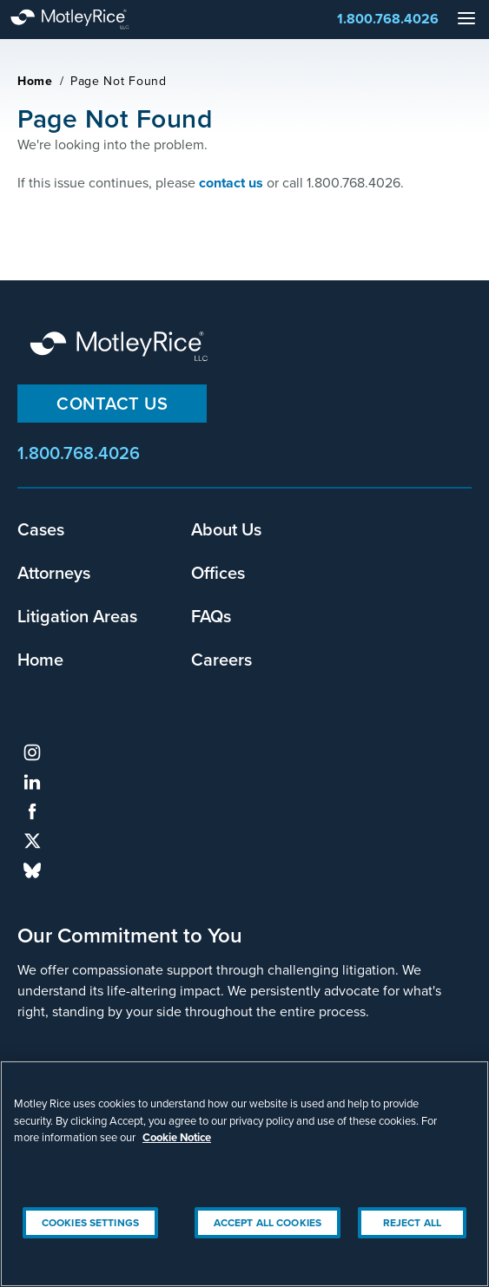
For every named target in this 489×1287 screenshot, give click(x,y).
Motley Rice (121, 347)
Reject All (412, 1223)
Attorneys (53, 572)
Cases (40, 529)
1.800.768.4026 (388, 19)
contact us (231, 183)
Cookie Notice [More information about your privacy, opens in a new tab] (176, 1137)
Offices (218, 572)
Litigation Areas (77, 615)
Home (35, 81)
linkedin (32, 782)
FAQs (211, 615)
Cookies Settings (90, 1223)
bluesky (32, 870)
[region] (244, 1173)
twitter (32, 841)
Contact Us (112, 403)
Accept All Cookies (267, 1223)
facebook (32, 811)
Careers (221, 659)
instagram (32, 752)
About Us (226, 529)
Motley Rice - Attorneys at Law (87, 19)
